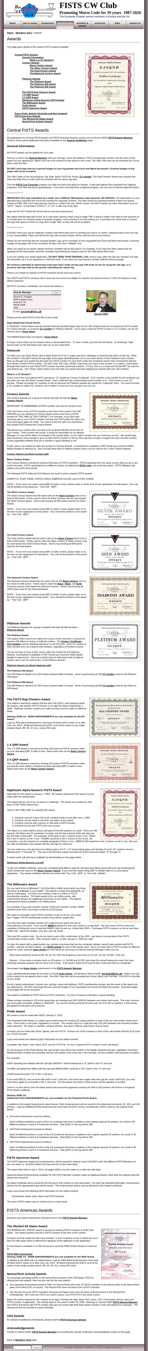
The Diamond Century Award (45, 73)
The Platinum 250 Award (43, 84)
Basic (61, 583)
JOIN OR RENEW (30, 23)
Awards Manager (38, 158)
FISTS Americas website (73, 1319)
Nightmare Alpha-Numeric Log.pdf (25, 862)
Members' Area (24, 32)
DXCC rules (85, 465)
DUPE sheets (54, 947)
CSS (100, 1347)
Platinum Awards (31, 78)
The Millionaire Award (33, 102)
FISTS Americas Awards (27, 116)
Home (10, 32)
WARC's (52, 925)
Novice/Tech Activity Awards (37, 121)
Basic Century (67, 495)
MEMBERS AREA (65, 23)
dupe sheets (39, 949)
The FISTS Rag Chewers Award (38, 92)
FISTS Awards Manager (120, 137)
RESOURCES (100, 23)
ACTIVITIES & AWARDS (82, 24)
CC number (86, 176)
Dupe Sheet (29, 331)
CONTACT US (134, 23)
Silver (68, 583)
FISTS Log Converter (27, 184)
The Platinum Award (40, 81)
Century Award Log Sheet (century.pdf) (28, 454)
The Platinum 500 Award (43, 86)
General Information (33, 57)
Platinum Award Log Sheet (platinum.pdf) (29, 665)
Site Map (78, 1347)
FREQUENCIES (47, 23)
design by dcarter (113, 1347)
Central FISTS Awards (26, 54)
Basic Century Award (41, 65)
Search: (8, 1347)
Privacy (68, 1347)
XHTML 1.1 (90, 1347)
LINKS (117, 23)
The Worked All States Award (37, 119)
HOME (12, 23)
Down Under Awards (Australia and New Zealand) (41, 113)
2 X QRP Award (30, 97)
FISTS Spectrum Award (34, 108)
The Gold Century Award (43, 70)
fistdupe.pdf (13, 350)
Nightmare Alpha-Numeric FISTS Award (43, 100)
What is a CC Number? (42, 60)
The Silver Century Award (43, 68)
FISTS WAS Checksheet (19, 1254)
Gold (79, 583)
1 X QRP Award (30, 94)
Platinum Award (15, 630)
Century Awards (30, 62)
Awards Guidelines (77, 140)
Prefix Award (29, 105)
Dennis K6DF (101, 314)
